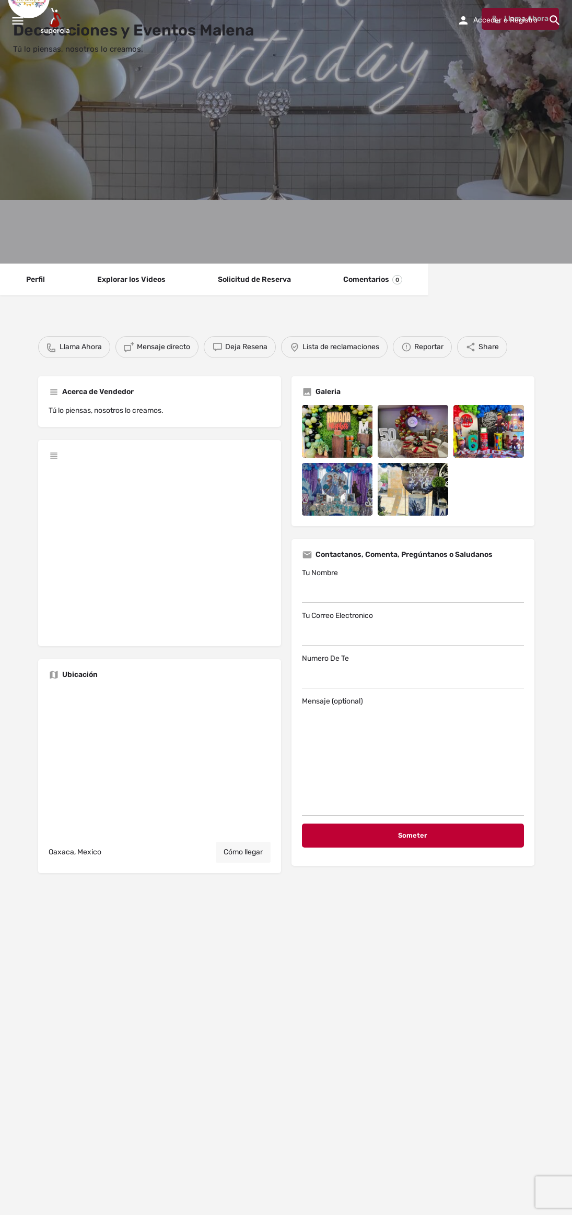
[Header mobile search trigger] (555, 20)
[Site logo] (56, 21)
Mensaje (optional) (413, 756)
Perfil (35, 279)
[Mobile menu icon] (17, 20)
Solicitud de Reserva (254, 279)
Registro (524, 20)
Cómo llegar (243, 852)
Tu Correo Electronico (413, 628)
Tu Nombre (413, 585)
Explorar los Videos (131, 279)
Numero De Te (413, 671)
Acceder (487, 20)
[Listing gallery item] (337, 431)
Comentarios (372, 279)
